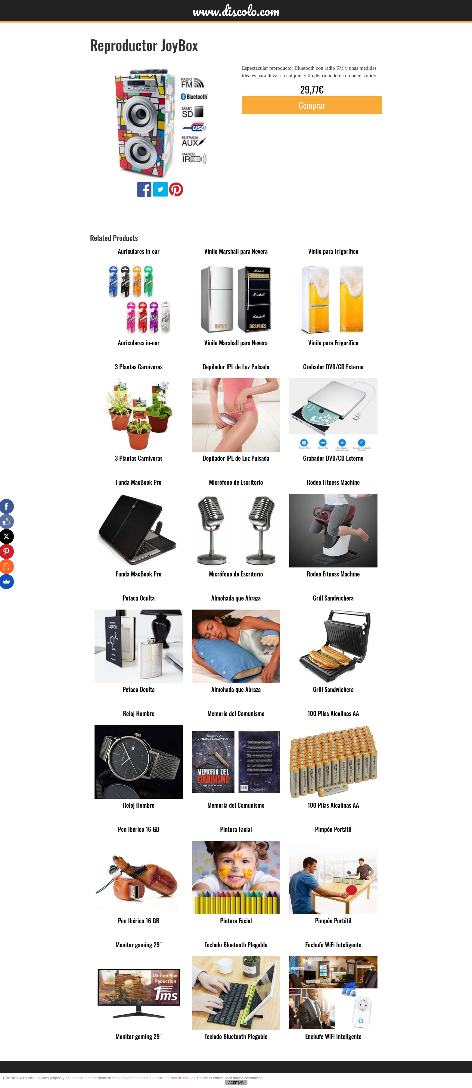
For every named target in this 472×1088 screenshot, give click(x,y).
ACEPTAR (236, 1082)
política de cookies (180, 1078)
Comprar (312, 105)
